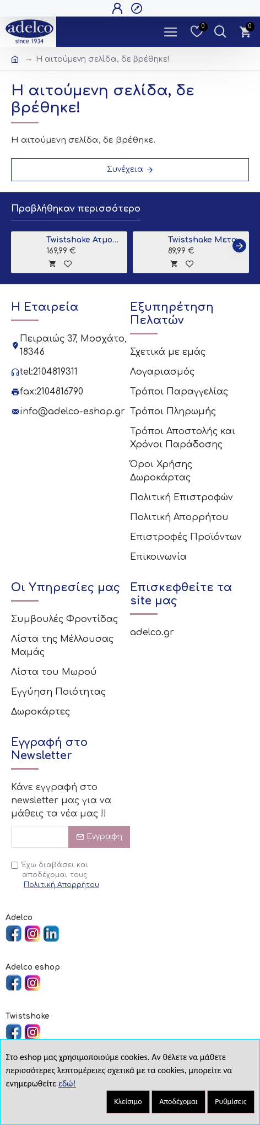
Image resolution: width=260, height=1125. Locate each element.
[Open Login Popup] (118, 8)
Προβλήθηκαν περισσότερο (75, 209)
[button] (239, 245)
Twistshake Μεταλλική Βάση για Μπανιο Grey (206, 240)
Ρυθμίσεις (230, 1101)
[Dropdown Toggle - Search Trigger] (220, 32)
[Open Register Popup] (138, 8)
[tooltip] (52, 263)
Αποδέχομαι (178, 1101)
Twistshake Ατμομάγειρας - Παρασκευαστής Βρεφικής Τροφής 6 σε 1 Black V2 (84, 240)
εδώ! (67, 1083)
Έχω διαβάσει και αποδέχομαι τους (56, 875)
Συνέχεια (125, 169)
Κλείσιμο (128, 1101)
